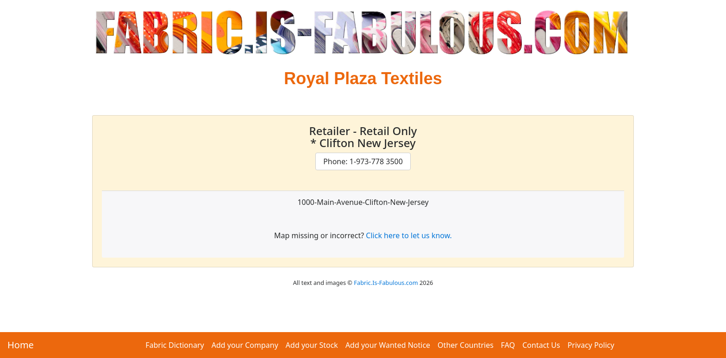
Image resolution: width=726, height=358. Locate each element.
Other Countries (466, 345)
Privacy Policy (591, 345)
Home (20, 345)
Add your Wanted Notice (387, 345)
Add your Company (245, 345)
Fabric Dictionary (174, 345)
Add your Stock (312, 345)
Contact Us (541, 345)
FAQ (508, 345)
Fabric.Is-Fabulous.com (386, 282)
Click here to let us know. (409, 235)
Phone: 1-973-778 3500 (363, 161)
